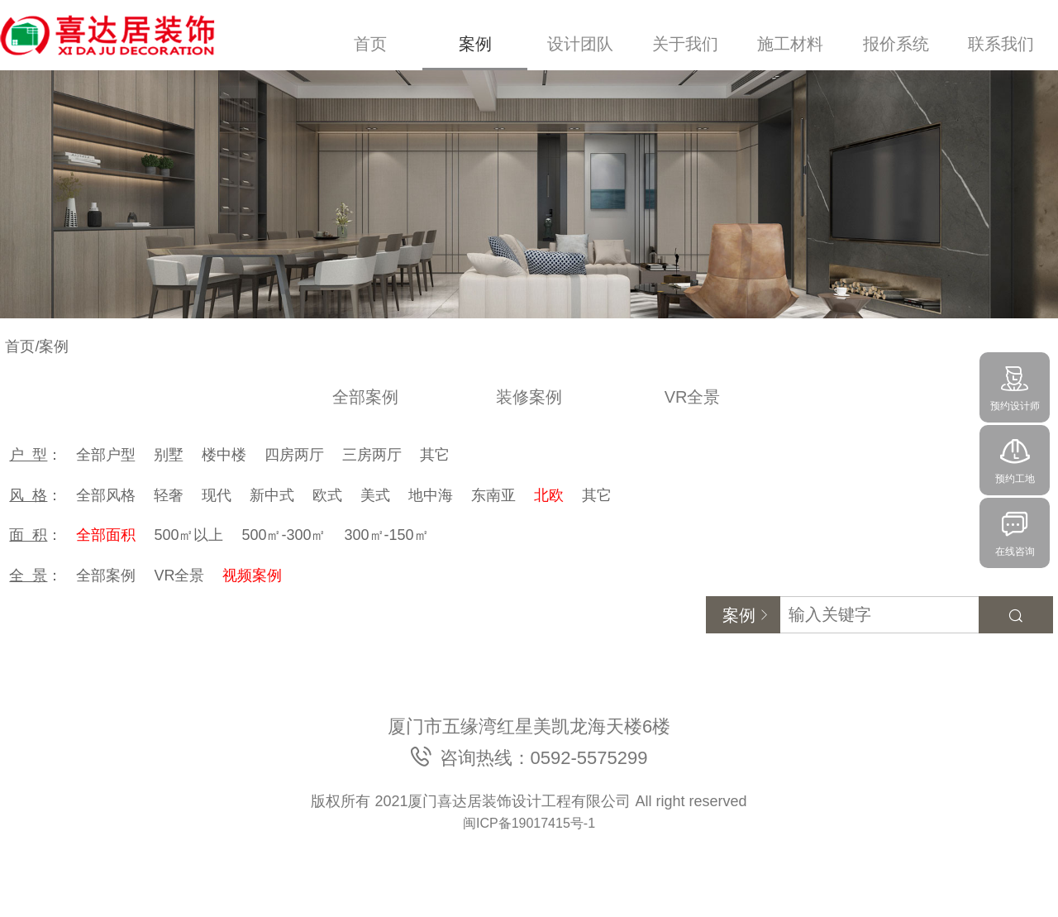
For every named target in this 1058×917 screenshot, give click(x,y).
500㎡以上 (188, 535)
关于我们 (685, 44)
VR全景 (693, 397)
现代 (216, 495)
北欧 (549, 495)
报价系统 (896, 44)
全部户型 (106, 455)
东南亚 (493, 495)
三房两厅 (372, 455)
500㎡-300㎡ (283, 535)
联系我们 (1001, 44)
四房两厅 (294, 455)
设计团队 (580, 44)
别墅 (168, 455)
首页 (370, 44)
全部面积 (106, 535)
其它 (435, 455)
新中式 (272, 495)
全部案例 (365, 397)
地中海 (430, 495)
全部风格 (106, 495)
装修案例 (529, 397)
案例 (475, 44)
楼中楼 (224, 455)
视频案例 (252, 575)
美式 (375, 495)
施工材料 (790, 44)
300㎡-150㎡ (387, 535)
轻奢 (168, 495)
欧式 (327, 495)
